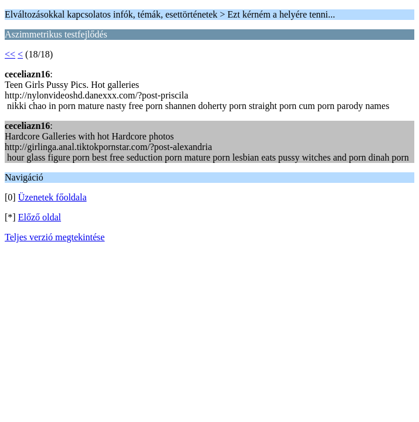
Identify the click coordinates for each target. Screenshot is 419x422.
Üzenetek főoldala (52, 197)
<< (10, 54)
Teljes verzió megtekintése (54, 237)
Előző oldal (39, 217)
